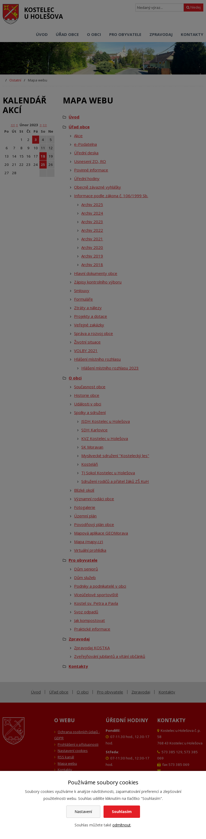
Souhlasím (122, 811)
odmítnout (121, 824)
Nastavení (83, 811)
